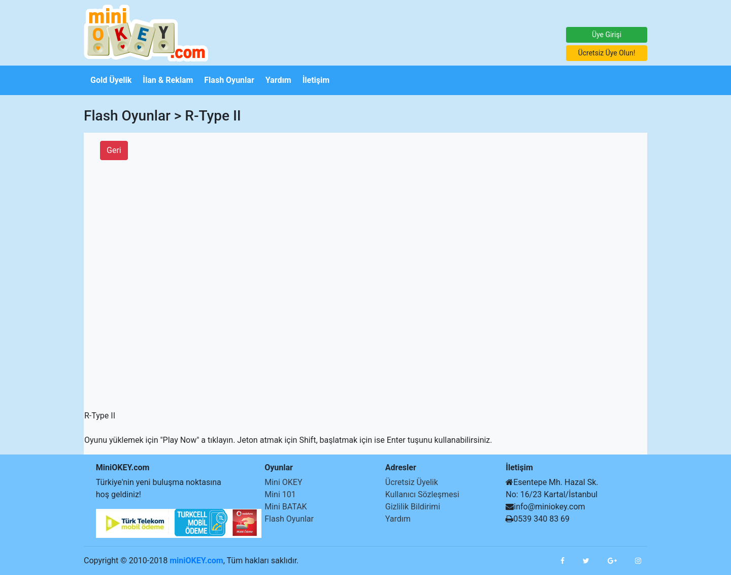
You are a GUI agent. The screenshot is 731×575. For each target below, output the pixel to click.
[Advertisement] (30, 247)
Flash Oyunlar (289, 519)
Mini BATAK (285, 506)
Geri (114, 150)
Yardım (398, 519)
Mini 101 (280, 494)
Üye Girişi (606, 35)
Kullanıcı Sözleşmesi (422, 494)
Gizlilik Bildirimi (412, 506)
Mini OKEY (283, 482)
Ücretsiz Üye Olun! (607, 53)
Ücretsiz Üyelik (411, 482)
